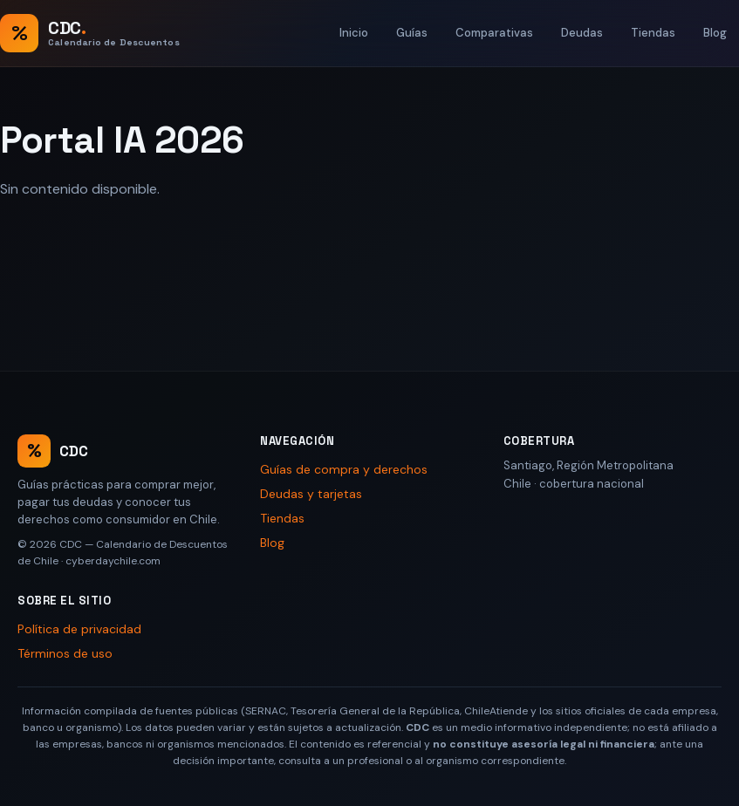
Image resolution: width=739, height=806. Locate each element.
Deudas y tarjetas (311, 494)
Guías (412, 32)
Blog (715, 32)
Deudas (582, 32)
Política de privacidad (79, 629)
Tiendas (653, 32)
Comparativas (494, 32)
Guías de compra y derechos (344, 469)
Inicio (353, 32)
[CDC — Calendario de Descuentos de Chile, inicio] (90, 33)
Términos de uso (65, 653)
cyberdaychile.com (113, 561)
